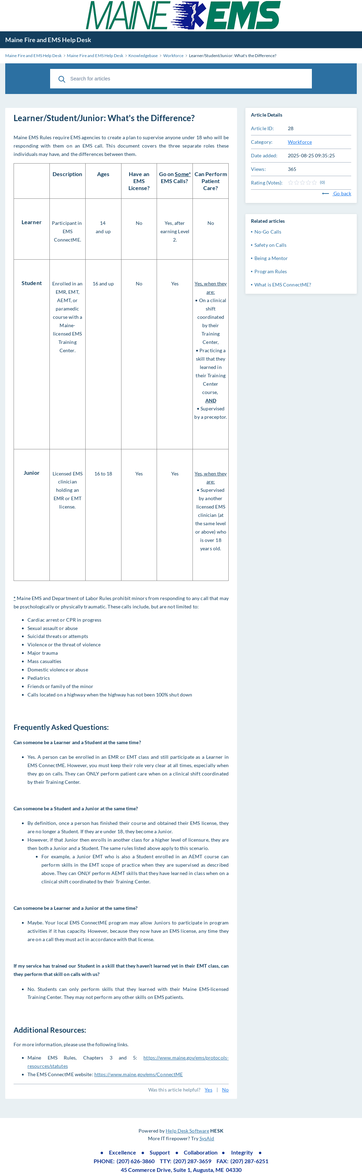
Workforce (300, 142)
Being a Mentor (271, 258)
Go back (336, 193)
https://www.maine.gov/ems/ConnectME (138, 1074)
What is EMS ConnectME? (282, 284)
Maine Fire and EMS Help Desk (48, 40)
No (225, 1090)
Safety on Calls (270, 245)
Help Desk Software (187, 1131)
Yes (208, 1090)
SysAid (206, 1138)
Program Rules (270, 271)
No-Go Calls (267, 232)
